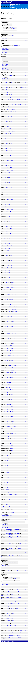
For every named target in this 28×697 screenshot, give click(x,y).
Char (6, 67)
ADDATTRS (4, 54)
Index (26, 2)
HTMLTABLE (4, 52)
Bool (9, 691)
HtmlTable (7, 71)
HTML (3, 55)
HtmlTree (7, 70)
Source (26, 21)
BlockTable (10, 564)
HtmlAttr (14, 29)
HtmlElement (17, 47)
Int (12, 107)
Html (13, 31)
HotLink (6, 68)
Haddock (9, 695)
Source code (16, 2)
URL (11, 625)
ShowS (21, 686)
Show (3, 40)
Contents (22, 2)
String (9, 24)
